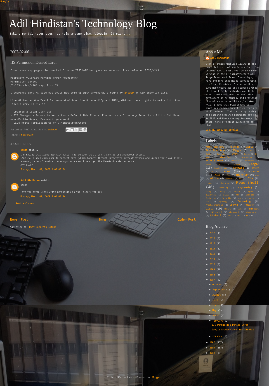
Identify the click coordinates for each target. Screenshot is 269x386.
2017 (213, 233)
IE (212, 172)
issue (255, 171)
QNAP (250, 192)
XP (247, 216)
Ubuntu (234, 205)
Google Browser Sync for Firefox (233, 330)
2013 (213, 249)
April (216, 316)
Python (237, 192)
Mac (229, 175)
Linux (217, 175)
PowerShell (247, 183)
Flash (208, 164)
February (218, 321)
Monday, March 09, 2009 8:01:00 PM (43, 196)
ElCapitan (247, 157)
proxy (208, 192)
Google (4, 1)
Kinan (24, 150)
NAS (257, 175)
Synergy (223, 202)
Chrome (235, 154)
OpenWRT (230, 179)
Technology (244, 201)
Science (250, 195)
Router (225, 195)
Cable (208, 154)
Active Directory (215, 147)
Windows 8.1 (252, 212)
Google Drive (220, 168)
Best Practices (215, 150)
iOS (243, 172)
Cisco (247, 154)
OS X (250, 178)
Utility (250, 205)
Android (234, 147)
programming (244, 187)
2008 (213, 275)
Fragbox (238, 164)
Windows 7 (217, 212)
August (217, 295)
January (217, 336)
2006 (213, 342)
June (215, 305)
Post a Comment (25, 203)
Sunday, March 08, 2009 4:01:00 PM (43, 169)
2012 (213, 254)
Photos (209, 183)
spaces (250, 198)
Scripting (211, 198)
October (217, 284)
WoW (238, 216)
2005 (213, 348)
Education (225, 157)
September (219, 290)
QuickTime (211, 195)
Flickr (222, 164)
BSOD (252, 151)
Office (214, 178)
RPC (237, 195)
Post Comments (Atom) (42, 227)
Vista (210, 208)
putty (222, 192)
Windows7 (215, 215)
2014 (213, 243)
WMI (229, 216)
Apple (249, 147)
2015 (213, 238)
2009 (213, 269)
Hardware (238, 168)
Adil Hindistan (30, 180)
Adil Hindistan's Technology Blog (83, 23)
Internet (225, 171)
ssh (207, 202)
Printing (223, 188)
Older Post (186, 219)
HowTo (255, 168)
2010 (213, 264)
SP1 (239, 198)
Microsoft (27, 135)
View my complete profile (222, 130)
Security (226, 198)
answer (129, 93)
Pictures (224, 183)
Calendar (221, 154)
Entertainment (214, 161)
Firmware (249, 161)
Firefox (235, 161)
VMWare (227, 209)
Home (102, 219)
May (215, 310)
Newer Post (19, 219)
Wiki (240, 209)
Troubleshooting (214, 205)
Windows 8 (234, 212)
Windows (254, 209)
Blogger (237, 150)
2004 (213, 353)
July (215, 300)
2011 (213, 259)
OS (240, 179)
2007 (213, 280)
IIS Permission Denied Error (230, 325)
